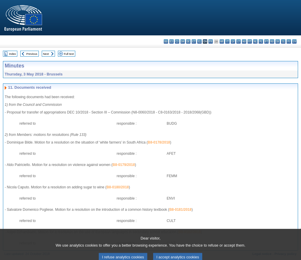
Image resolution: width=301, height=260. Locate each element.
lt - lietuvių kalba (238, 41)
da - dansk (182, 41)
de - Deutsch (188, 41)
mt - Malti (250, 41)
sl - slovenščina (283, 41)
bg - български (166, 41)
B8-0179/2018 (124, 165)
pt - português (266, 41)
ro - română (272, 41)
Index (12, 53)
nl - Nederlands (255, 41)
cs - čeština (177, 41)
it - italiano (227, 41)
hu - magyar (244, 41)
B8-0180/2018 (117, 187)
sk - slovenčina (277, 41)
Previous (31, 53)
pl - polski (261, 41)
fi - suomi (289, 41)
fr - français (210, 41)
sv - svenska (294, 41)
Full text (69, 53)
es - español (171, 41)
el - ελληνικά (199, 41)
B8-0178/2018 (159, 142)
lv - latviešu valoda (233, 41)
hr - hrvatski (222, 41)
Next (46, 53)
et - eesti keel (194, 41)
